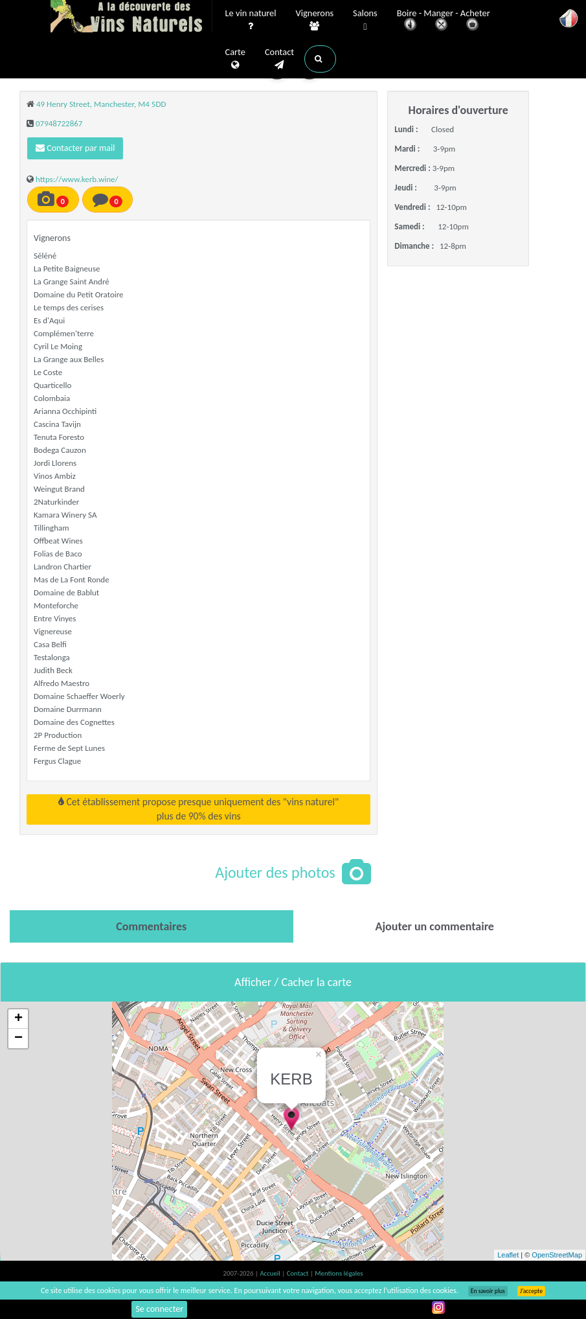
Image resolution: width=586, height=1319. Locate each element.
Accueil (271, 1273)
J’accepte (531, 1291)
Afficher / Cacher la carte (293, 982)
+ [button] (18, 1019)
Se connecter (159, 1308)
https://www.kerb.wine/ (77, 179)
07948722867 (59, 123)
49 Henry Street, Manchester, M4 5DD (101, 104)
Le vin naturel (250, 20)
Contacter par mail (75, 148)
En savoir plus (488, 1291)
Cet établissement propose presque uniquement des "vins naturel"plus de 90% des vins (198, 809)
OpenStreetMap (557, 1255)
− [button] (18, 1038)
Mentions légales (339, 1273)
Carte (235, 59)
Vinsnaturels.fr (131, 17)
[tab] (151, 926)
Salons (365, 20)
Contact (279, 59)
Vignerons (315, 20)
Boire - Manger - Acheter (443, 21)
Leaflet (508, 1255)
